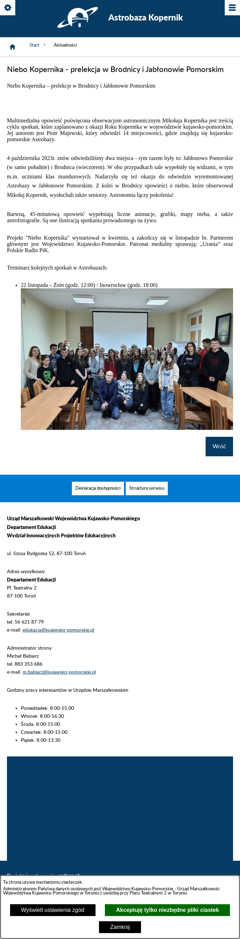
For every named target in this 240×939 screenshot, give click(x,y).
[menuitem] (98, 499)
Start (38, 44)
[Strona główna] (12, 47)
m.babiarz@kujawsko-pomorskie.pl (59, 682)
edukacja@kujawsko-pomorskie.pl (58, 640)
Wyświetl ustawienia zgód (52, 910)
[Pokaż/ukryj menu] (232, 8)
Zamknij (120, 927)
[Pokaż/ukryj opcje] (8, 8)
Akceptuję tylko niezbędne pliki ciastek (167, 910)
